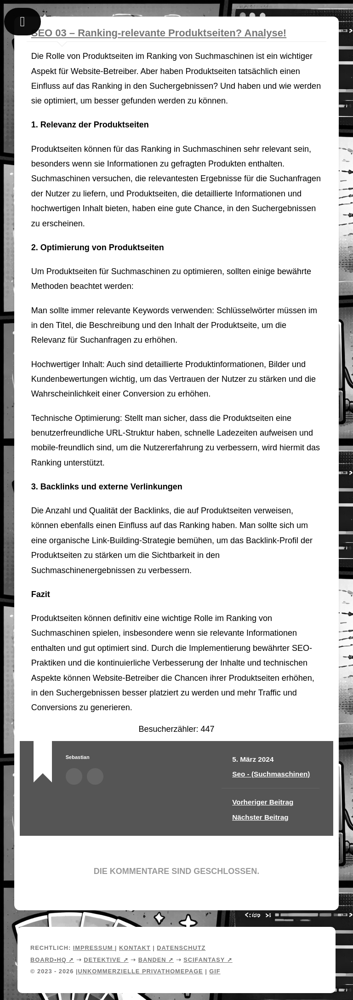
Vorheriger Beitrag (262, 802)
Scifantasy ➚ (207, 959)
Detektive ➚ (106, 959)
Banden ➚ (156, 959)
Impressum (94, 947)
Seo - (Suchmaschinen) (271, 774)
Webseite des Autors (95, 776)
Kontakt (135, 947)
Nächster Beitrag (260, 817)
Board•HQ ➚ (52, 959)
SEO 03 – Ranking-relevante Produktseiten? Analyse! (158, 33)
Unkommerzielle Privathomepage (140, 971)
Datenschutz (181, 947)
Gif (214, 971)
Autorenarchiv (74, 776)
